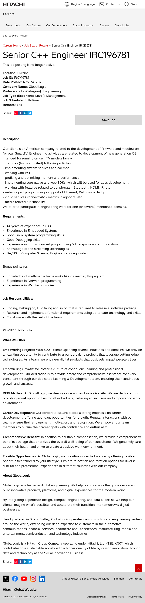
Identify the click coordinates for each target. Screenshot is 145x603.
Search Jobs (13, 25)
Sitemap (119, 578)
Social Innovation (83, 25)
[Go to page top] (138, 568)
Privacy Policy (135, 596)
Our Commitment (56, 25)
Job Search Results (36, 45)
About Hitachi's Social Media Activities (85, 578)
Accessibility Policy (96, 596)
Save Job (108, 120)
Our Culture (33, 25)
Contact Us (135, 578)
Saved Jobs (122, 25)
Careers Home (12, 45)
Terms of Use (117, 596)
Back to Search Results (15, 35)
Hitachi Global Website (20, 589)
